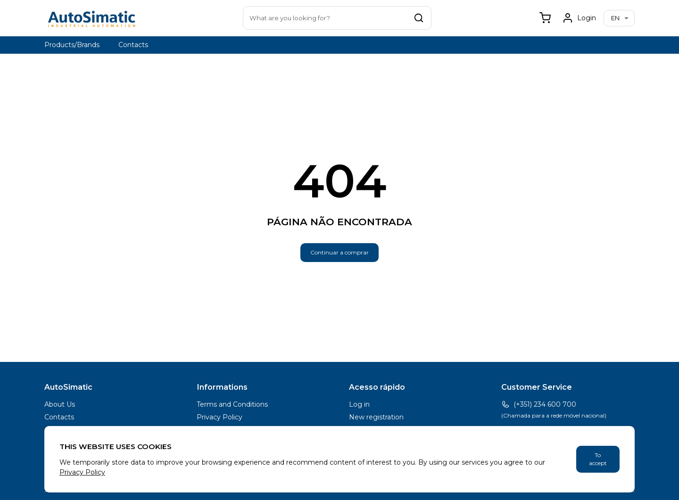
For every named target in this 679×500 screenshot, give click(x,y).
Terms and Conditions (232, 404)
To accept (598, 459)
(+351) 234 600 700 (538, 404)
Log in (359, 404)
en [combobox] (615, 18)
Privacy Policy (219, 417)
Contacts (133, 45)
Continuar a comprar (339, 252)
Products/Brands (71, 45)
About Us (59, 404)
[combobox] (337, 18)
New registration (376, 417)
